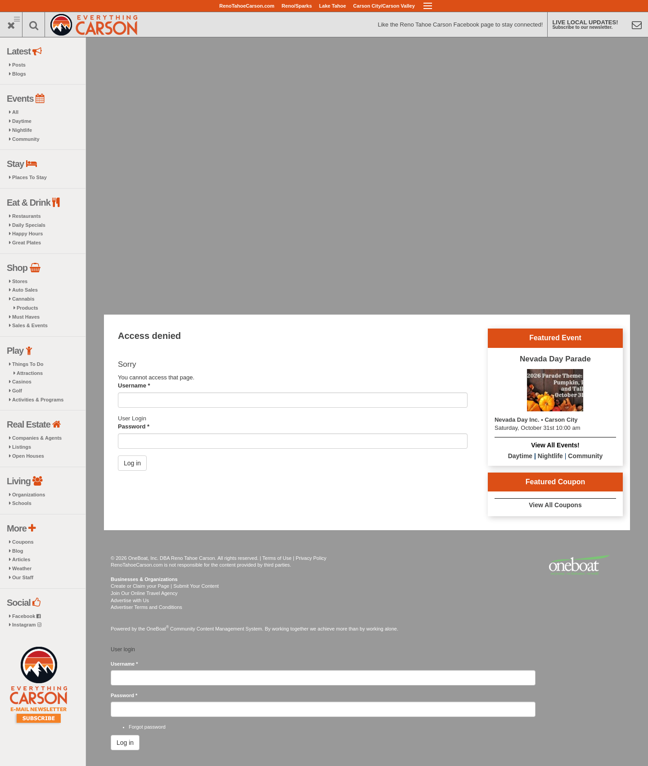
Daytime (22, 121)
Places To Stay (29, 177)
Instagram (26, 624)
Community (26, 139)
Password (133, 426)
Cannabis (23, 299)
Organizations (28, 494)
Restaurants (26, 216)
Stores (19, 281)
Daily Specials (28, 225)
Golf (17, 390)
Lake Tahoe (332, 6)
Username (134, 385)
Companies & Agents (37, 438)
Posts (19, 65)
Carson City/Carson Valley (384, 6)
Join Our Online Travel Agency (144, 593)
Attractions (30, 373)
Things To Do (27, 364)
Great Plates (26, 242)
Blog (17, 551)
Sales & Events (30, 325)
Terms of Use (277, 558)
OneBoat (158, 628)
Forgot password (147, 727)
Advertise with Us (130, 600)
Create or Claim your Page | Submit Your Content (165, 586)
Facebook (26, 616)
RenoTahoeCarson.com (246, 6)
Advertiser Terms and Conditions (146, 607)
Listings (21, 447)
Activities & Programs (37, 399)
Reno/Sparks (297, 6)
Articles (21, 559)
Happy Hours (27, 233)
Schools (22, 503)
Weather (22, 568)
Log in (132, 463)
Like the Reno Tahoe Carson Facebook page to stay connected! (460, 24)
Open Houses (28, 456)
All (15, 112)
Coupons (23, 542)
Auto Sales (25, 290)
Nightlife (22, 130)
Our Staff (22, 577)
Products (27, 308)
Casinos (22, 381)
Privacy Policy (311, 558)
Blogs (19, 74)
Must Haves (26, 317)
